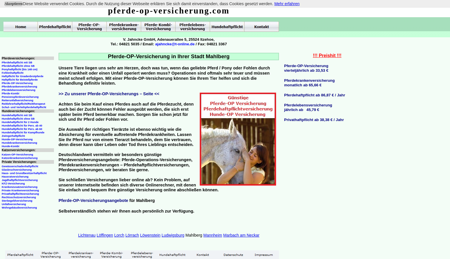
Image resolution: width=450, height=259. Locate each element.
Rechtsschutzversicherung (19, 197)
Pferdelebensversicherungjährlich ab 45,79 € (308, 107)
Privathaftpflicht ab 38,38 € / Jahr (314, 120)
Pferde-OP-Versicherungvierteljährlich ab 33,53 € (306, 68)
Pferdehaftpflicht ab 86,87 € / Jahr (314, 95)
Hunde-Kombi (10, 146)
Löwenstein (150, 235)
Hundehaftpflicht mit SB (17, 115)
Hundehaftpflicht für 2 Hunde (20, 122)
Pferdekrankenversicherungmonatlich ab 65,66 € (309, 82)
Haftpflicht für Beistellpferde (20, 79)
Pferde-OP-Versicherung (17, 83)
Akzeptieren (13, 4)
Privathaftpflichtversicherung (20, 193)
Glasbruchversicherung (17, 169)
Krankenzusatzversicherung (19, 187)
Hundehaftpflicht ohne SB (18, 118)
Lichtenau (87, 235)
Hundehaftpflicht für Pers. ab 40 (22, 125)
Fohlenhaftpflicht (13, 72)
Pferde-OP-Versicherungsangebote (93, 200)
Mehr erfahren (287, 3)
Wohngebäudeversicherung (19, 207)
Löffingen (105, 235)
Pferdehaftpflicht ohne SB (18, 66)
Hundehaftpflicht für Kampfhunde (23, 132)
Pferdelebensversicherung (18, 90)
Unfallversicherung (14, 204)
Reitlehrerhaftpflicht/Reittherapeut (23, 103)
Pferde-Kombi (10, 93)
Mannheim (212, 235)
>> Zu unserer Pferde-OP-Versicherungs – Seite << (109, 93)
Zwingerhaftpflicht (13, 136)
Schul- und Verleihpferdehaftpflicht (24, 107)
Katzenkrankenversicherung (20, 158)
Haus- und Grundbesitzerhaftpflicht (24, 173)
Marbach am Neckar (241, 235)
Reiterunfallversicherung (17, 100)
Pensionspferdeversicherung (20, 97)
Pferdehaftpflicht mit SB (17, 62)
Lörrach (132, 235)
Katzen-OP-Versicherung (17, 154)
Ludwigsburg (173, 235)
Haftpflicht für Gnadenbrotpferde (22, 76)
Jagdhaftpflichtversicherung (20, 180)
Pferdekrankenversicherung (19, 86)
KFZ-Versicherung (13, 183)
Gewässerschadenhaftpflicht (20, 166)
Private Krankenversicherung (20, 190)
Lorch (119, 235)
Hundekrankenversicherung (19, 142)
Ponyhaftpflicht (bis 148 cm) (19, 69)
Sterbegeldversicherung (17, 200)
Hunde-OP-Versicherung (17, 139)
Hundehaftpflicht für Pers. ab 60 (22, 129)
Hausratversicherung (15, 176)
